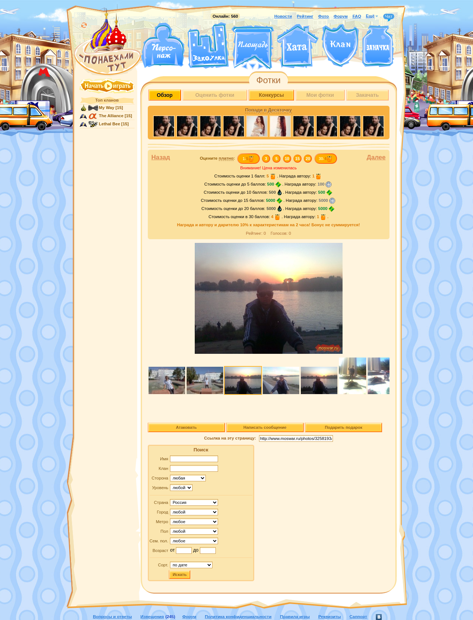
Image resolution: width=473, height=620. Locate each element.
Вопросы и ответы (112, 616)
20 (308, 158)
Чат (388, 16)
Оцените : (217, 158)
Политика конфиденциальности (238, 616)
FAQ (357, 16)
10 (287, 158)
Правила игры (295, 616)
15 (297, 158)
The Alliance (111, 116)
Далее (376, 157)
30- (325, 158)
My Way (107, 107)
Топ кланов (107, 100)
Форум (341, 16)
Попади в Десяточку (268, 110)
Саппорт (358, 616)
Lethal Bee (109, 124)
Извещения (152, 616)
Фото (323, 16)
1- (248, 158)
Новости (283, 16)
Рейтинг (305, 16)
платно (226, 158)
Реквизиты (329, 616)
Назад (161, 157)
